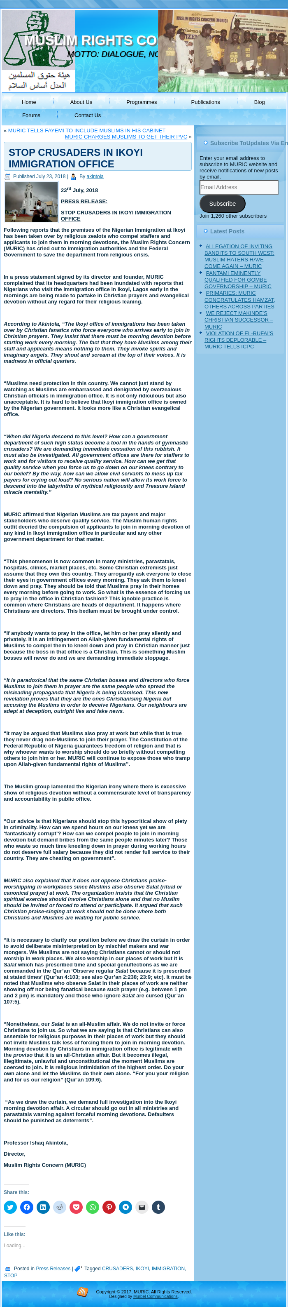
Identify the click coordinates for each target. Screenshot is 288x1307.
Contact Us (87, 115)
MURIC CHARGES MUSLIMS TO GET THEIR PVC (126, 137)
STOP (10, 1276)
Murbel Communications (155, 1296)
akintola (95, 176)
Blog (259, 102)
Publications (205, 102)
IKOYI (142, 1269)
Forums (31, 115)
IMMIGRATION (168, 1269)
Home (29, 102)
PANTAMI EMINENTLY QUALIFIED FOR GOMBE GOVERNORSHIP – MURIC (238, 280)
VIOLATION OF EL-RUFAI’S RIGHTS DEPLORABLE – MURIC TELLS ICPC (238, 340)
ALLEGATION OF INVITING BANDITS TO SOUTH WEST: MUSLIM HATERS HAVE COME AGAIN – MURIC (239, 256)
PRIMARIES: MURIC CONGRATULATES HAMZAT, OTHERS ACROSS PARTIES (239, 300)
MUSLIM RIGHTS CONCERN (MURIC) (143, 40)
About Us (81, 102)
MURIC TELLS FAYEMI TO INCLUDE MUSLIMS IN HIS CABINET (87, 130)
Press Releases (53, 1269)
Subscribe (222, 203)
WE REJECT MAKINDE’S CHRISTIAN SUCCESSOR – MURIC (238, 320)
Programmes (141, 102)
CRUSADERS (117, 1269)
